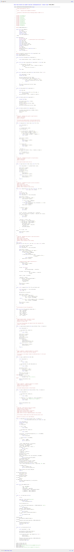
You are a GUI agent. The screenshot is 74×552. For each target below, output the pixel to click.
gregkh (26, 4)
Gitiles (6, 550)
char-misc (30, 4)
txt (70, 550)
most (47, 4)
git (23, 4)
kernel (20, 4)
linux (15, 4)
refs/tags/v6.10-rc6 (37, 4)
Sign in (72, 1)
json (72, 550)
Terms (11, 550)
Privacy (8, 550)
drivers (44, 4)
